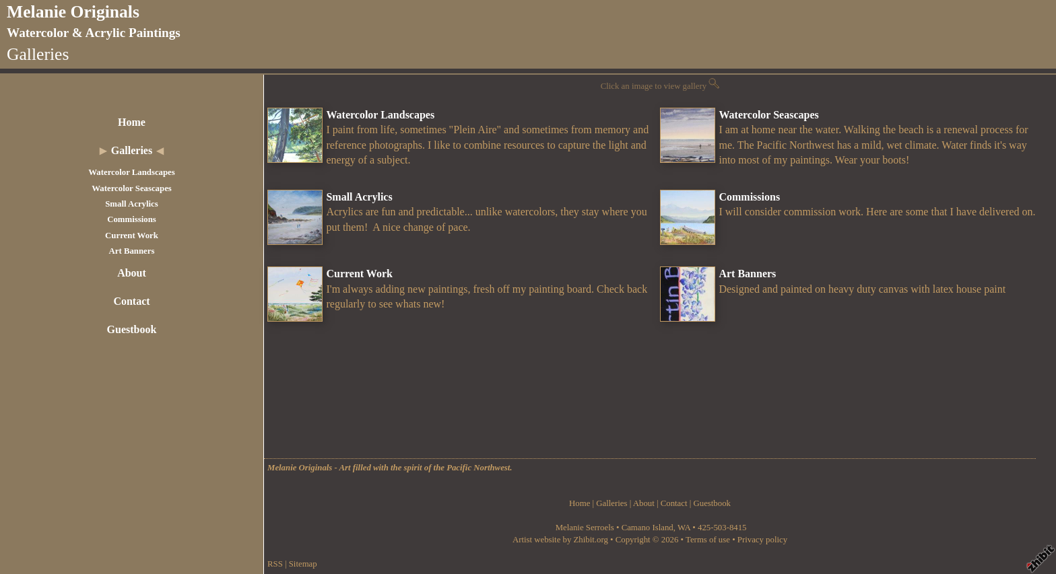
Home (131, 122)
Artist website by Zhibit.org (560, 539)
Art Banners (132, 251)
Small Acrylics (131, 204)
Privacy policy (762, 539)
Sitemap (303, 564)
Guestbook (132, 329)
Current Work (131, 235)
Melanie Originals (73, 12)
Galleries (131, 150)
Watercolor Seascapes (132, 188)
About (131, 273)
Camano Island (647, 527)
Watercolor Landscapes (131, 172)
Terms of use (708, 539)
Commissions (131, 219)
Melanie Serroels (586, 527)
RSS (275, 564)
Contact (131, 301)
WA (684, 527)
